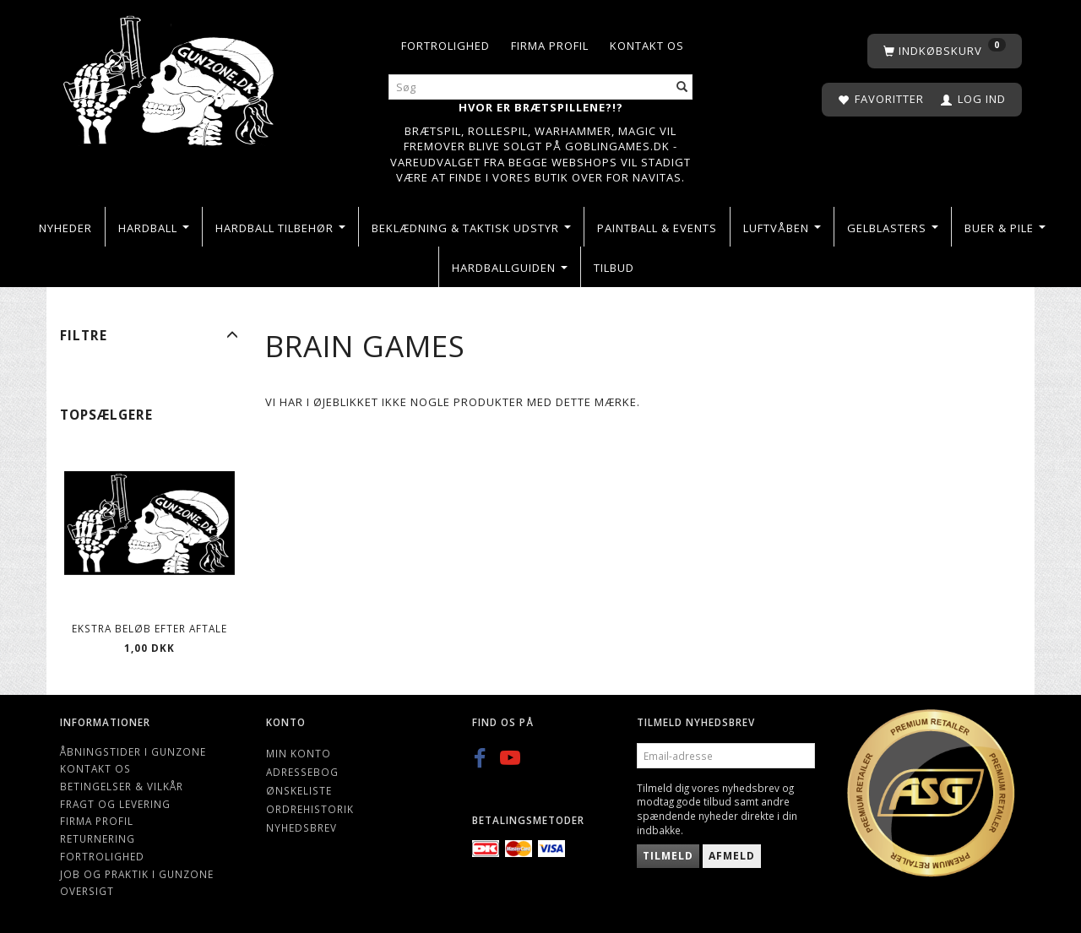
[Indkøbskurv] (944, 51)
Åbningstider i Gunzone (133, 751)
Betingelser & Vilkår (121, 786)
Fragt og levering (115, 804)
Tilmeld (668, 856)
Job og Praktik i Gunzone (137, 874)
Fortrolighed (445, 45)
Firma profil (550, 45)
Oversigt (87, 891)
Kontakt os (647, 45)
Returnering (97, 838)
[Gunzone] (170, 76)
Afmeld (732, 856)
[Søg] (682, 87)
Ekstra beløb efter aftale (149, 628)
